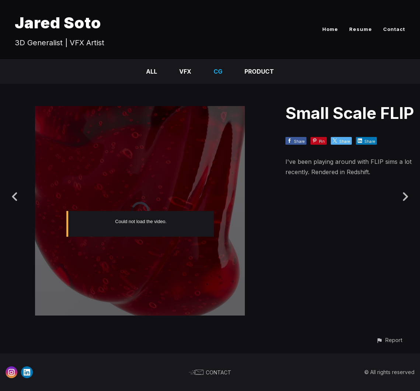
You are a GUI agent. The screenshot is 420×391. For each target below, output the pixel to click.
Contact (394, 29)
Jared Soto (58, 22)
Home (330, 29)
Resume (360, 29)
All (151, 71)
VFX (185, 71)
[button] (389, 340)
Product (259, 71)
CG (218, 71)
